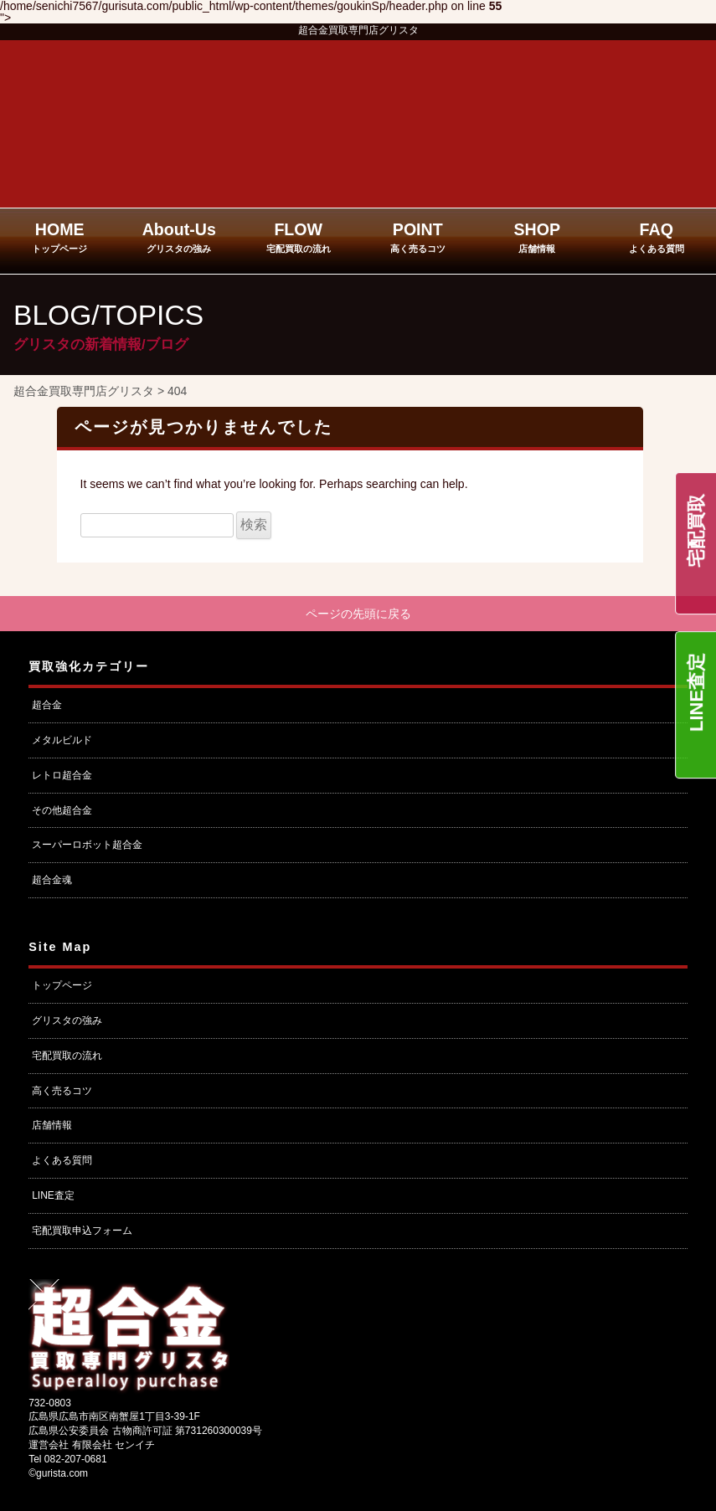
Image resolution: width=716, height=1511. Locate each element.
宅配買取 (696, 531)
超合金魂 (52, 880)
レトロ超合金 (62, 775)
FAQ (656, 237)
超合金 (47, 705)
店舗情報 (52, 1125)
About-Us (179, 237)
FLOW (298, 237)
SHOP (536, 237)
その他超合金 (62, 810)
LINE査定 (696, 692)
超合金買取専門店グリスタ (358, 30)
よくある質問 (62, 1160)
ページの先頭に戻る (358, 613)
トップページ (62, 985)
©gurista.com (58, 1473)
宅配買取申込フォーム (82, 1230)
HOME (59, 237)
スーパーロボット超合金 (87, 845)
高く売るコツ (62, 1091)
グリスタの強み (67, 1020)
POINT (418, 237)
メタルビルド (62, 740)
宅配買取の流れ (67, 1055)
